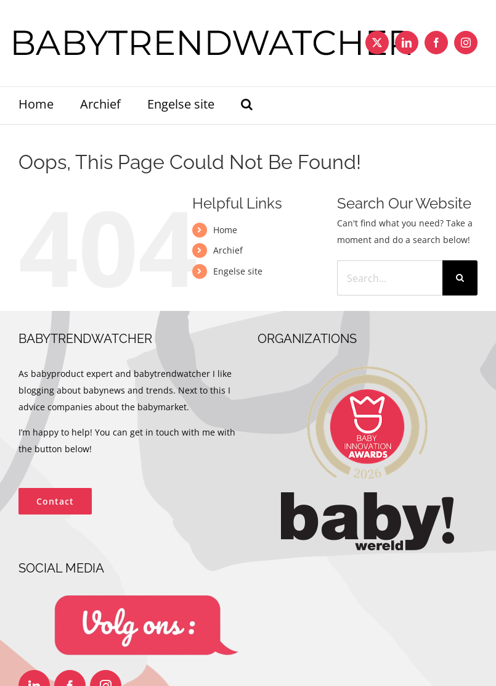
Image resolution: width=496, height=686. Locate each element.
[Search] (460, 277)
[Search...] (389, 277)
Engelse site (237, 271)
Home (225, 230)
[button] (247, 105)
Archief (228, 250)
